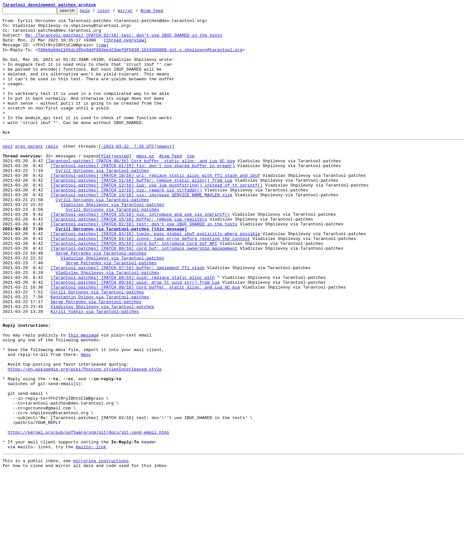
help (95, 12)
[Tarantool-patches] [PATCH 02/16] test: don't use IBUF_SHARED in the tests (143, 265)
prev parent (29, 172)
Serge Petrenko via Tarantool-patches (101, 300)
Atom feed (161, 12)
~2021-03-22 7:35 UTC (127, 172)
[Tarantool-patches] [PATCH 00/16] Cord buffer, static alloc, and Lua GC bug (140, 190)
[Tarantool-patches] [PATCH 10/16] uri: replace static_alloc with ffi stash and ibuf (155, 207)
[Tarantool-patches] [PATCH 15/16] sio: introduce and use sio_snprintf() (140, 254)
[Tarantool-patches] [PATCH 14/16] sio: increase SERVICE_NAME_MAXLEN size (141, 231)
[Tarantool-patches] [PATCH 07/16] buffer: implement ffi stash (127, 318)
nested (121, 184)
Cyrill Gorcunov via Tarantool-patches (102, 201)
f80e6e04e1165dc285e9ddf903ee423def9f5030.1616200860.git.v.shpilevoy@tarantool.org (140, 58)
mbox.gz (145, 184)
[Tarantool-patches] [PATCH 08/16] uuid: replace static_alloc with (132, 330)
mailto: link (91, 531)
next (8, 172)
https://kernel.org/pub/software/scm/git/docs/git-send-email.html (88, 514)
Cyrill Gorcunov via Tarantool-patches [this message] (121, 271)
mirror (135, 12)
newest (164, 172)
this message (83, 397)
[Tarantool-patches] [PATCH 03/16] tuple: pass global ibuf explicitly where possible (155, 277)
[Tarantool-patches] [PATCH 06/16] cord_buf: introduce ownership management (143, 295)
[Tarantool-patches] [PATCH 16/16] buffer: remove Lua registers (128, 260)
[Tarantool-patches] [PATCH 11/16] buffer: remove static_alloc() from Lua (141, 213)
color (113, 12)
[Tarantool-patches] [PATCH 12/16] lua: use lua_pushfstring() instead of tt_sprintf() (156, 219)
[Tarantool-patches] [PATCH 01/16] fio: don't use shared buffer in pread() (142, 196)
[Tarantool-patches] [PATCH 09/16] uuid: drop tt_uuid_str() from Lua (135, 335)
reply (52, 172)
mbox (86, 420)
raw (102, 52)
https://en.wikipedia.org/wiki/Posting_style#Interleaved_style (85, 438)
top (190, 184)
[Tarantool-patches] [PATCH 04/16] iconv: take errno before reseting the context (150, 283)
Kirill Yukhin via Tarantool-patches (94, 370)
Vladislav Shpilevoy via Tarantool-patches (112, 242)
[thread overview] (125, 47)
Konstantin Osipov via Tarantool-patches (99, 353)
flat (106, 184)
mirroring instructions (101, 546)
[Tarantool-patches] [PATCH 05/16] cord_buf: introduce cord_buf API (133, 289)
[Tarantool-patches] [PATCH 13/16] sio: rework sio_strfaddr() (126, 225)
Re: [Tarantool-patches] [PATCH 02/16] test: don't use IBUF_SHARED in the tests (123, 41)
